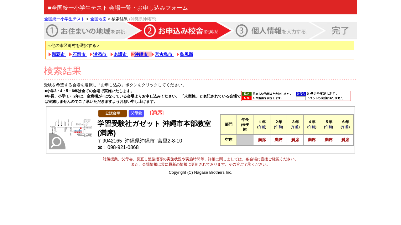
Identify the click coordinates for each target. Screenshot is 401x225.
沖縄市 (141, 54)
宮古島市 (164, 54)
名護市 (121, 54)
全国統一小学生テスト (64, 19)
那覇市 (59, 54)
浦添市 (100, 54)
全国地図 (98, 19)
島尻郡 (186, 54)
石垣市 (79, 54)
